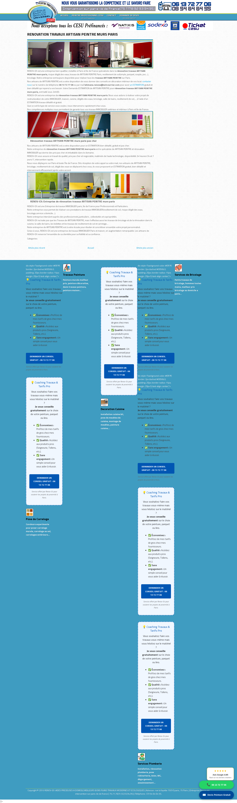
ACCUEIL (64, 15)
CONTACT (111, 15)
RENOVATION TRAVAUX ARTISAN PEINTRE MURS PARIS (72, 34)
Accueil (91, 247)
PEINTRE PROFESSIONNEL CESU (88, 17)
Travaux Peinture (74, 275)
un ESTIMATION (137, 84)
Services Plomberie (150, 763)
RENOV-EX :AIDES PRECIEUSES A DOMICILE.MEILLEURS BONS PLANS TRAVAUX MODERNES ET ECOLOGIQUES (94, 790)
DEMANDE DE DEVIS (129, 17)
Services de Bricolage (188, 275)
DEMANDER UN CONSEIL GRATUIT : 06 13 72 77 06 (42, 358)
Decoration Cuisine (112, 409)
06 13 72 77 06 (216, 785)
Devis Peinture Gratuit (216, 795)
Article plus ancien (144, 247)
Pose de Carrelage (37, 519)
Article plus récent (36, 247)
